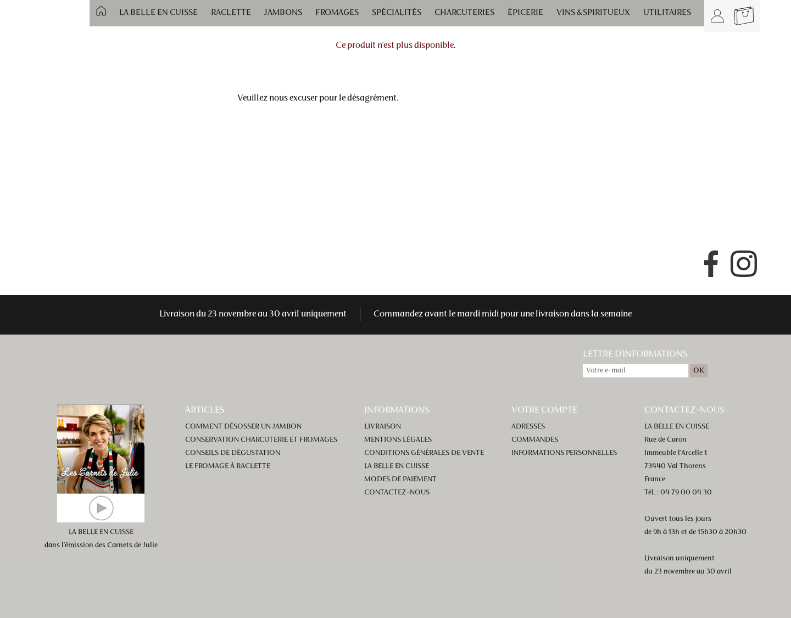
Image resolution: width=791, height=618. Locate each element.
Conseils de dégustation (232, 453)
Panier (744, 16)
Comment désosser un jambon (243, 427)
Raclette (231, 13)
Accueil (101, 11)
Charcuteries (464, 13)
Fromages (337, 13)
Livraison (382, 427)
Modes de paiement (400, 480)
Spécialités (396, 13)
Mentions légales (398, 440)
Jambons (283, 13)
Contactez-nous (397, 493)
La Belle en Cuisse (158, 13)
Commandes (534, 440)
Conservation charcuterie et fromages (261, 440)
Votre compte (544, 410)
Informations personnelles (564, 453)
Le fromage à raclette (227, 466)
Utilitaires (667, 13)
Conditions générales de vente (424, 453)
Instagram (744, 263)
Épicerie (525, 13)
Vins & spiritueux (593, 13)
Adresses (528, 427)
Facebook (711, 263)
